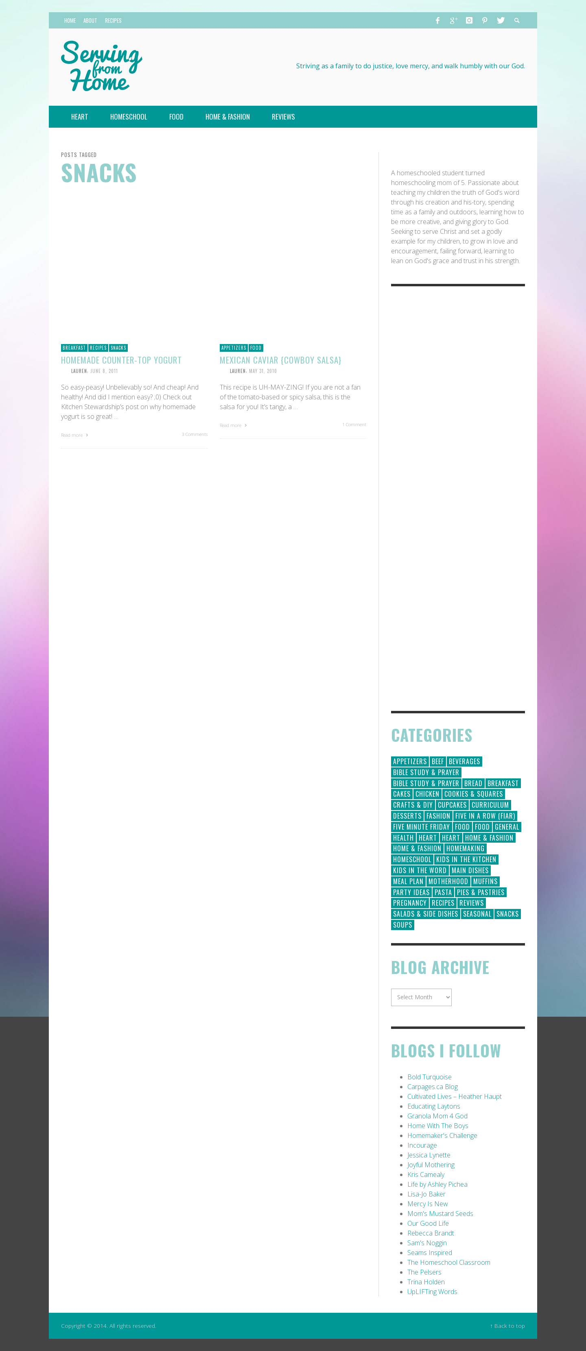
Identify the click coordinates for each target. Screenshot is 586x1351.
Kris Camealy (425, 1174)
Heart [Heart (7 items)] (451, 838)
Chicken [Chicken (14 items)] (427, 794)
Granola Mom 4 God (437, 1115)
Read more (75, 435)
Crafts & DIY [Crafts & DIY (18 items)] (413, 805)
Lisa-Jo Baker (426, 1194)
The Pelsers (424, 1272)
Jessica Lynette (428, 1155)
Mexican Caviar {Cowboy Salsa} (280, 359)
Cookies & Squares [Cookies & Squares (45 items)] (473, 794)
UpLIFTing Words (432, 1291)
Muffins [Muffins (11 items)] (485, 881)
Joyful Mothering (431, 1164)
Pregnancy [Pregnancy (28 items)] (410, 903)
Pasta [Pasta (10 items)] (443, 892)
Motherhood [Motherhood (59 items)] (448, 881)
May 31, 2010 (263, 371)
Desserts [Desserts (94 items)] (407, 816)
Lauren (79, 371)
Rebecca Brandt (430, 1233)
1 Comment (354, 424)
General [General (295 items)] (507, 827)
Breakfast (74, 347)
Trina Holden (426, 1281)
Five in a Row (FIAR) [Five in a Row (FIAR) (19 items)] (485, 816)
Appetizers (233, 347)
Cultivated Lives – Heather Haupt (454, 1096)
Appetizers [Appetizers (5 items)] (410, 761)
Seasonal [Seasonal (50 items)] (477, 914)
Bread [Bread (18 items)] (473, 783)
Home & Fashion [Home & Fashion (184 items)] (489, 838)
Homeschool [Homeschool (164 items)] (412, 859)
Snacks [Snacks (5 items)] (507, 914)
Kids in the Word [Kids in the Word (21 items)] (420, 870)
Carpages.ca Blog (432, 1086)
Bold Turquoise (429, 1076)
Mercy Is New (427, 1203)
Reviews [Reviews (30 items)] (471, 903)
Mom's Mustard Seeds (440, 1213)
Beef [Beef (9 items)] (438, 761)
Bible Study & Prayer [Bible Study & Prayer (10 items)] (426, 783)
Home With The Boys (437, 1125)
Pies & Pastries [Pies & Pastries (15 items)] (481, 892)
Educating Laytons (433, 1106)
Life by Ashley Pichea (437, 1184)
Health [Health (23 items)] (403, 838)
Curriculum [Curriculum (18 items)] (490, 805)
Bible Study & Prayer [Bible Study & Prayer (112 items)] (426, 772)
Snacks (118, 347)
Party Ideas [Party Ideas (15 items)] (411, 892)
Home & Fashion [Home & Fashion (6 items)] (417, 848)
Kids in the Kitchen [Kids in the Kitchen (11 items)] (466, 859)
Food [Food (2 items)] (482, 827)
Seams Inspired (429, 1252)
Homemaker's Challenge (442, 1135)
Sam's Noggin (427, 1242)
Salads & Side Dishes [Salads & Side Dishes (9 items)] (425, 914)
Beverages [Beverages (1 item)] (464, 761)
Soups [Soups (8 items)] (402, 925)
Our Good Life (428, 1223)
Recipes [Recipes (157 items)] (443, 903)
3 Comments (195, 434)
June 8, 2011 (104, 371)
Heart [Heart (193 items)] (428, 838)
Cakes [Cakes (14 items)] (402, 794)
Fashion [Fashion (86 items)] (438, 816)
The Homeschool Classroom (448, 1262)
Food (256, 347)
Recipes (98, 347)
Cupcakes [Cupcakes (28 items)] (452, 805)
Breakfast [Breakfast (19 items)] (503, 783)
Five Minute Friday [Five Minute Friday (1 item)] (421, 827)
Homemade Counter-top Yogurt (121, 359)
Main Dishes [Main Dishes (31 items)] (470, 870)
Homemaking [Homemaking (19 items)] (465, 848)
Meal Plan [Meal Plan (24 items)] (408, 881)
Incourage (422, 1145)
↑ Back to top (507, 1325)
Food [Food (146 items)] (462, 827)
